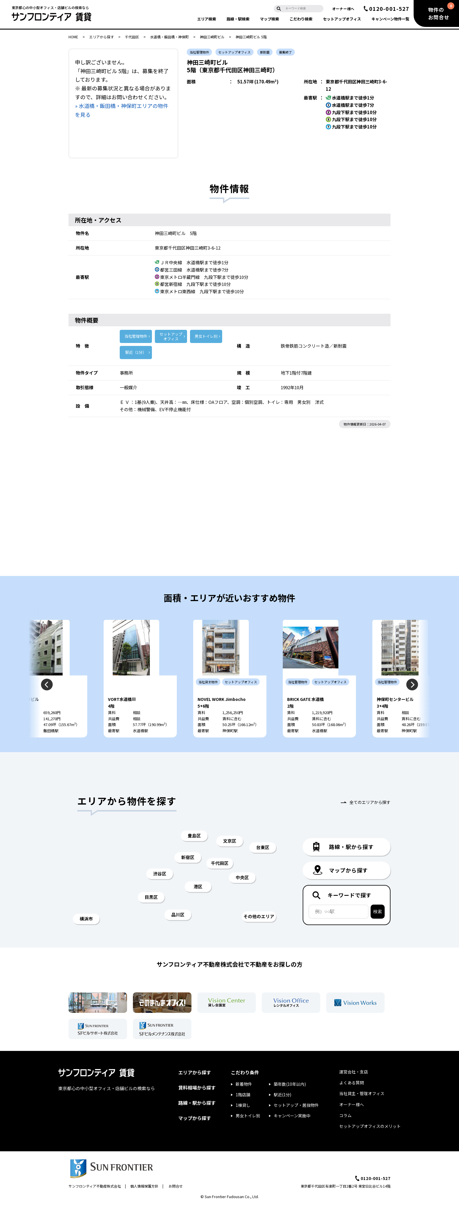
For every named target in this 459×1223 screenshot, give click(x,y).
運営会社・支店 (353, 1089)
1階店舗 (243, 1112)
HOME (73, 36)
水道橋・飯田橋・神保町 (169, 36)
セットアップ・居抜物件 (296, 1123)
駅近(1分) (282, 1112)
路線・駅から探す (197, 1120)
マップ (269, 19)
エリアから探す (101, 36)
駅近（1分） (135, 352)
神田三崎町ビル (212, 36)
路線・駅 (238, 19)
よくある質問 (351, 1100)
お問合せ (176, 1203)
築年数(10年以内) (290, 1101)
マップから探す (194, 1135)
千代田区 (132, 36)
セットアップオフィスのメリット (370, 1144)
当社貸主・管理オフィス (361, 1111)
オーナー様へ (343, 8)
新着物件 (244, 1101)
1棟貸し (243, 1123)
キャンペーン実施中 (292, 1133)
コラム (345, 1133)
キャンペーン (390, 19)
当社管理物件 (135, 336)
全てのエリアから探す (370, 820)
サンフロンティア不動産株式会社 (94, 1203)
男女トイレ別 (206, 336)
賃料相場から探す (197, 1105)
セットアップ (342, 19)
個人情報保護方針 (144, 1203)
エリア (206, 19)
